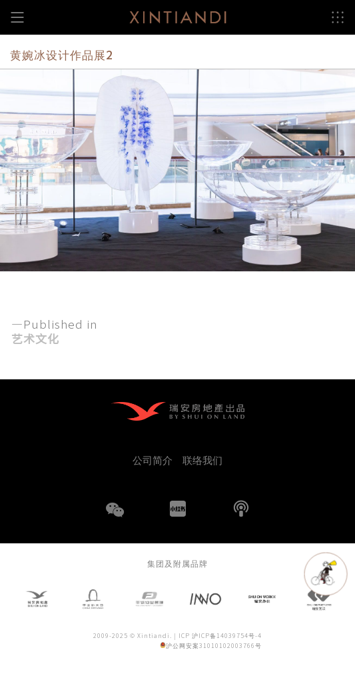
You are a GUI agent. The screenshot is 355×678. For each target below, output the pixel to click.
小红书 (178, 509)
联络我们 (202, 460)
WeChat (115, 518)
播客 (241, 509)
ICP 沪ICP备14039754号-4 (220, 636)
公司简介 (153, 460)
